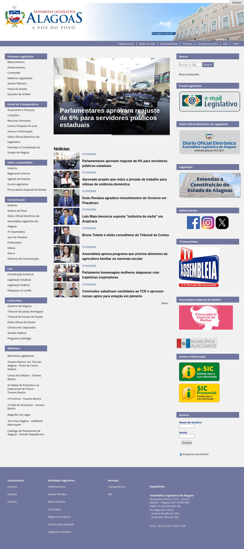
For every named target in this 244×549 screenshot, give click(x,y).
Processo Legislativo (20, 56)
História (12, 486)
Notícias (12, 494)
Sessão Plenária (57, 494)
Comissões (54, 509)
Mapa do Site (147, 44)
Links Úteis (14, 300)
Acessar (236, 2)
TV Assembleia (188, 241)
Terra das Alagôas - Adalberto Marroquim (25, 422)
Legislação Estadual (59, 532)
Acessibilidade (168, 44)
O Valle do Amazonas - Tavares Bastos (26, 406)
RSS (225, 44)
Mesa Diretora (56, 501)
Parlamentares (57, 486)
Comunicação (16, 200)
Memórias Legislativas (20, 356)
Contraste (221, 39)
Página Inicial (126, 44)
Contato (188, 44)
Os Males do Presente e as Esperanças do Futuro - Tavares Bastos (23, 388)
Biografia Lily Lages (18, 414)
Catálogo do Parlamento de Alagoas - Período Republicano (25, 432)
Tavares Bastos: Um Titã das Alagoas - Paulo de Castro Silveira (24, 365)
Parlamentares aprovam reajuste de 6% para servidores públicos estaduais (110, 117)
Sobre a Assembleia (20, 162)
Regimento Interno (59, 517)
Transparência (116, 486)
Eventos (12, 501)
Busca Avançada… (190, 74)
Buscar (183, 56)
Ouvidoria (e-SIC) (208, 44)
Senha (183, 432)
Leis (10, 269)
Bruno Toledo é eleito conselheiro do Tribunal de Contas (125, 235)
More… (165, 303)
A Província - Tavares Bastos (24, 398)
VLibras (233, 39)
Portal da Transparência (22, 104)
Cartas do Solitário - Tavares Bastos (24, 377)
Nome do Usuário (190, 422)
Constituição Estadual (61, 524)
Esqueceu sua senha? (194, 454)
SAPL (236, 44)
